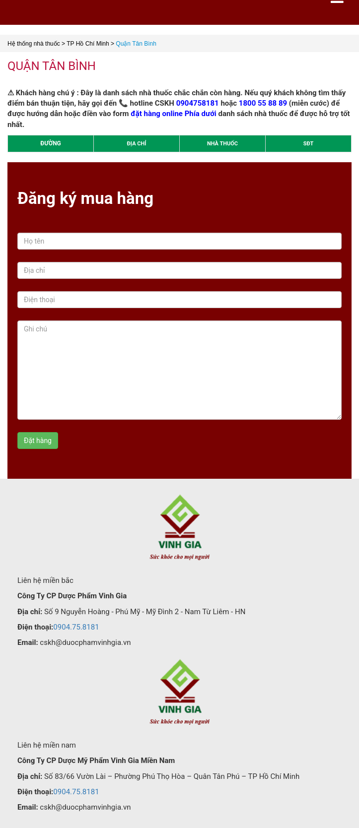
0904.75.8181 (76, 627)
